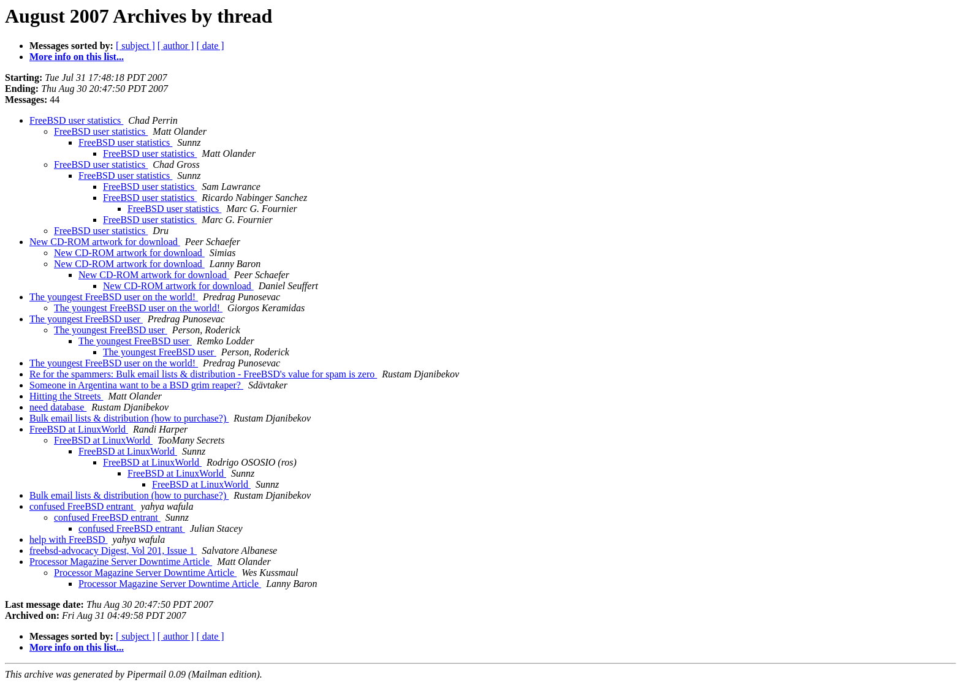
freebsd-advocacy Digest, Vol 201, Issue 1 (113, 550)
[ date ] (210, 45)
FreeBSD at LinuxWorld (78, 429)
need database (57, 407)
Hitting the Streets (66, 396)
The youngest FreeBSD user (86, 319)
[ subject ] (135, 45)
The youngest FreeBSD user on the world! (113, 297)
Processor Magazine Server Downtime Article (120, 561)
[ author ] (176, 45)
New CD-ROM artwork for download (104, 242)
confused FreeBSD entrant (82, 506)
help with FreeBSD (68, 539)
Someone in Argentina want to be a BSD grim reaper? (136, 385)
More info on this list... (76, 56)
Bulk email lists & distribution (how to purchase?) (129, 418)
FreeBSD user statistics (76, 120)
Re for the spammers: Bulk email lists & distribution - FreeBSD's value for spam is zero (203, 374)
